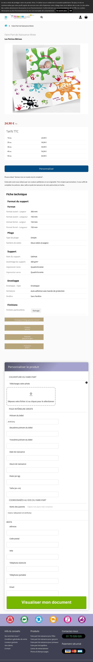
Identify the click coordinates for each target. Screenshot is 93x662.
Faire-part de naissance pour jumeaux (44, 642)
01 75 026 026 (74, 636)
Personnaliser (46, 168)
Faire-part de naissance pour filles (43, 636)
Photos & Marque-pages (39, 652)
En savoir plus (62, 11)
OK (71, 11)
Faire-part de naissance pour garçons (44, 639)
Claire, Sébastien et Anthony (48, 515)
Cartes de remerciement (39, 649)
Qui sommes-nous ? (12, 636)
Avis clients (9, 645)
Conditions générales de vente (16, 639)
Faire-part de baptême (39, 645)
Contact (7, 649)
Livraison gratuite (11, 642)
